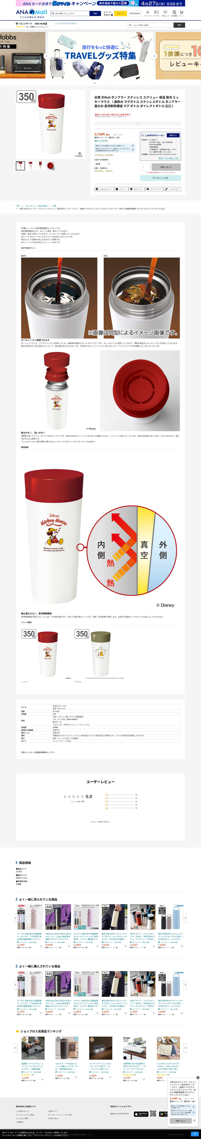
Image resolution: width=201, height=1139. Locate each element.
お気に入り (165, 16)
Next (154, 56)
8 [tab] (114, 83)
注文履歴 (174, 16)
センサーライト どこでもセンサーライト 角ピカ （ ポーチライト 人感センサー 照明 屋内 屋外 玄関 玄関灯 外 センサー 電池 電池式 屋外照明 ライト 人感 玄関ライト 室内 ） (100, 1066)
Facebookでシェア (105, 189)
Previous (47, 56)
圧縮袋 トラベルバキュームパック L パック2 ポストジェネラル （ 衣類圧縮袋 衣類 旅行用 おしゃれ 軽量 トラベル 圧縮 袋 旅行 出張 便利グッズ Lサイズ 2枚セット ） (33, 1066)
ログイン (120, 13)
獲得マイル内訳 (99, 141)
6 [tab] (106, 83)
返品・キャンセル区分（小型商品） (66, 738)
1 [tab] (87, 83)
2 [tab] (91, 83)
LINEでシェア (138, 189)
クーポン (156, 16)
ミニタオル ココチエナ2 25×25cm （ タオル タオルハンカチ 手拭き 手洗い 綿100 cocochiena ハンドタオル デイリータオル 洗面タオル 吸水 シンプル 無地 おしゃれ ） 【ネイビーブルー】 (168, 1066)
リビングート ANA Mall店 (33, 23)
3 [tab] (94, 83)
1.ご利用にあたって (22, 1111)
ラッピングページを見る (62, 741)
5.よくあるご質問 (22, 1118)
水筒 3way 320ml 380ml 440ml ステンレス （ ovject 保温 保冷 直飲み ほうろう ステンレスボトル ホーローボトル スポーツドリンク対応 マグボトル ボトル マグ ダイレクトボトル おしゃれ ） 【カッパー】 (58, 936)
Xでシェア (122, 189)
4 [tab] (98, 83)
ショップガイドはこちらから (66, 23)
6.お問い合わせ (53, 1118)
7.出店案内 (19, 1122)
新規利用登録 (135, 13)
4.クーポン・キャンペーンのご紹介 (60, 1115)
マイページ (148, 16)
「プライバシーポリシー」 (43, 1135)
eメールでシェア (155, 189)
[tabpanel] (100, 55)
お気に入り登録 (162, 178)
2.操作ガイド (52, 1111)
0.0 (89, 796)
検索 (95, 13)
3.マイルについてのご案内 (25, 1115)
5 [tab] (102, 83)
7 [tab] (110, 83)
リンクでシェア (174, 189)
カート (181, 16)
